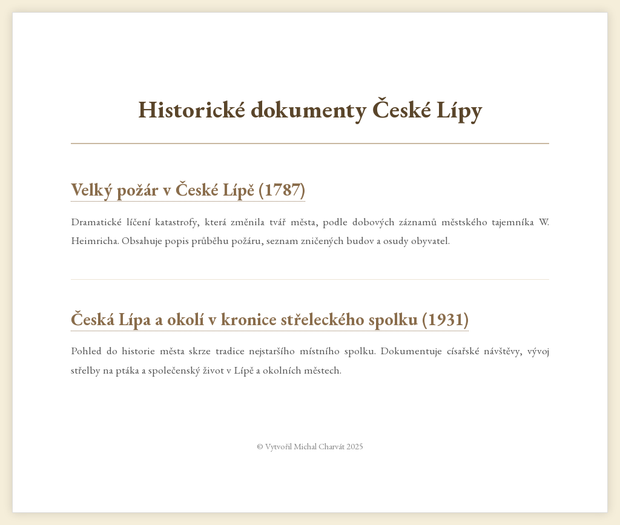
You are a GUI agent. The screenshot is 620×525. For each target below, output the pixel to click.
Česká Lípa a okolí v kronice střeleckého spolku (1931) (270, 319)
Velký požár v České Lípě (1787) (188, 189)
